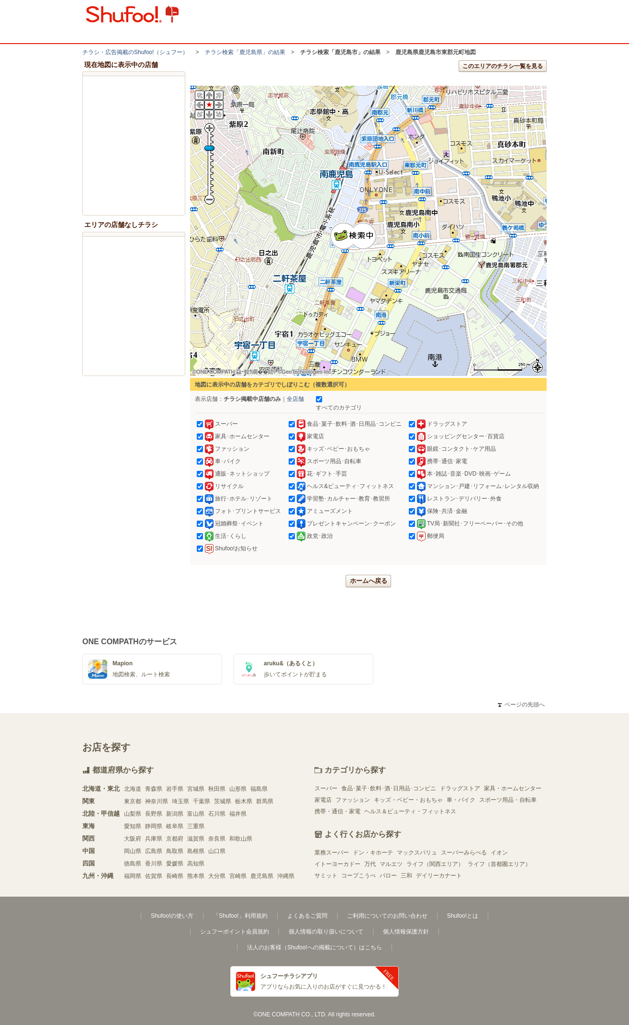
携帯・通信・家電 (337, 811)
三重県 (195, 826)
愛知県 (132, 826)
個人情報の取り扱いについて (326, 931)
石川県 (216, 813)
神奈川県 (156, 801)
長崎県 (174, 876)
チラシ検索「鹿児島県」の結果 (245, 52)
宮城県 (195, 789)
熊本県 (195, 876)
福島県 (259, 789)
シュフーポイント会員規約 (234, 931)
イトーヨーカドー (337, 864)
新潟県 (174, 813)
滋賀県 (195, 838)
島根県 (195, 851)
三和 (406, 875)
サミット (325, 875)
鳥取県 (174, 851)
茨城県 (222, 801)
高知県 (195, 863)
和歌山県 (240, 838)
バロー (388, 875)
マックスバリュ (417, 852)
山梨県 (132, 813)
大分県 (216, 876)
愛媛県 (174, 863)
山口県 (216, 851)
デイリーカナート (439, 875)
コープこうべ (358, 875)
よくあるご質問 (307, 915)
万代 (370, 864)
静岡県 (153, 826)
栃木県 (243, 801)
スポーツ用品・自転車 (508, 800)
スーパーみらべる (464, 852)
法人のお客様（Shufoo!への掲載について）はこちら (314, 947)
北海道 (132, 789)
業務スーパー (331, 852)
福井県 (238, 813)
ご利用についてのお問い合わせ (387, 915)
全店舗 (295, 399)
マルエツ (391, 864)
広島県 (153, 851)
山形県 (238, 789)
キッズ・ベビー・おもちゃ (408, 800)
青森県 (153, 789)
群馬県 (264, 801)
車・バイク (461, 800)
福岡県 (132, 876)
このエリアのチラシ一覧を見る (502, 66)
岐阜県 (174, 826)
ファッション (353, 800)
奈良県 (216, 838)
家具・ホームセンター (512, 788)
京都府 (174, 838)
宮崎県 (238, 876)
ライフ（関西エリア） (435, 864)
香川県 (153, 863)
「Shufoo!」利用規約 (240, 915)
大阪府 (132, 838)
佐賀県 (153, 876)
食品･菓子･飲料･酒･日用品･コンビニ (388, 788)
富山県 (195, 813)
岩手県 (174, 789)
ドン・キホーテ (373, 852)
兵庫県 (153, 838)
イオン (499, 852)
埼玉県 (180, 801)
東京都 (132, 801)
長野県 (153, 813)
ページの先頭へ (521, 704)
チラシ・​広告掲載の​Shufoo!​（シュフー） (135, 52)
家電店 (323, 800)
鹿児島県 (261, 876)
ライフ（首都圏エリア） (499, 864)
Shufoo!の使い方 (172, 915)
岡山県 (132, 851)
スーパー (325, 788)
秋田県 (216, 789)
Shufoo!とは (462, 915)
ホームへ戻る (368, 580)
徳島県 (132, 863)
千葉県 (201, 801)
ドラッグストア (460, 788)
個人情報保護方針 (406, 931)
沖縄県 (285, 876)
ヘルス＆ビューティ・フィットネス (410, 811)
